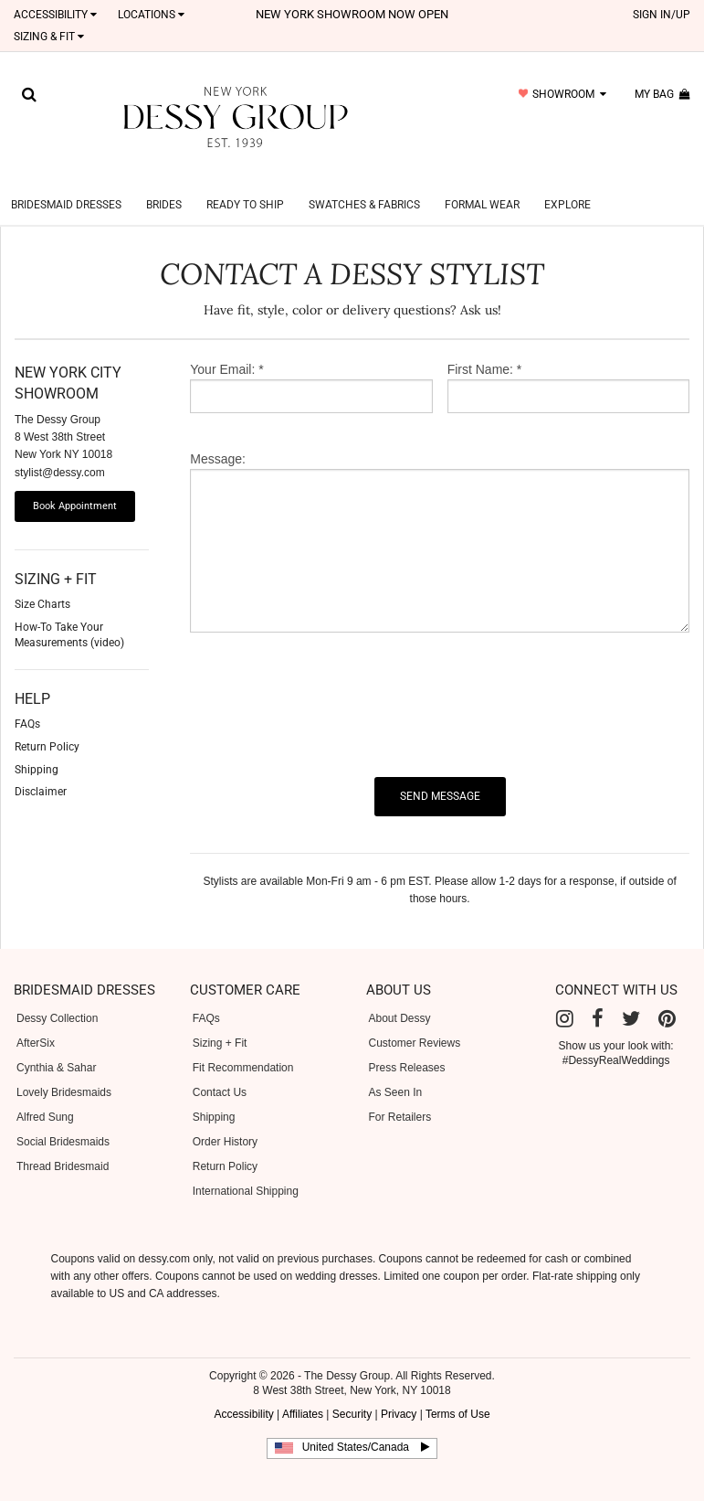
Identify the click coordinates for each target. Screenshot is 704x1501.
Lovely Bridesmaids (63, 1070)
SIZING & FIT (49, 36)
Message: (218, 437)
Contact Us (220, 1070)
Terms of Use (458, 1392)
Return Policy (225, 1144)
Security (352, 1392)
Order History (225, 1119)
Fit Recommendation (243, 1045)
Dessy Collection (57, 996)
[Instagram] (564, 996)
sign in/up (661, 14)
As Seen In (396, 1070)
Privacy (398, 1392)
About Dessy (400, 996)
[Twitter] (631, 996)
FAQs (206, 996)
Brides (164, 182)
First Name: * (484, 347)
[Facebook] (598, 996)
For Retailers (400, 1095)
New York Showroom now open (352, 14)
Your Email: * (226, 347)
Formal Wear (482, 182)
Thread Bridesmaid (62, 1144)
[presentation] (329, 683)
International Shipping (246, 1169)
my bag (662, 94)
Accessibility (55, 14)
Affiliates (302, 1392)
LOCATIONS (151, 14)
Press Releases (407, 1045)
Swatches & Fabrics (364, 182)
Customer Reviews (415, 1021)
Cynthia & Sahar (56, 1045)
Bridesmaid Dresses (66, 182)
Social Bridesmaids (63, 1119)
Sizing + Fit (220, 1021)
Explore (567, 182)
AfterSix (35, 1021)
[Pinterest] (667, 996)
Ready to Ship (245, 182)
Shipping (214, 1095)
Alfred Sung (45, 1095)
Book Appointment (75, 484)
